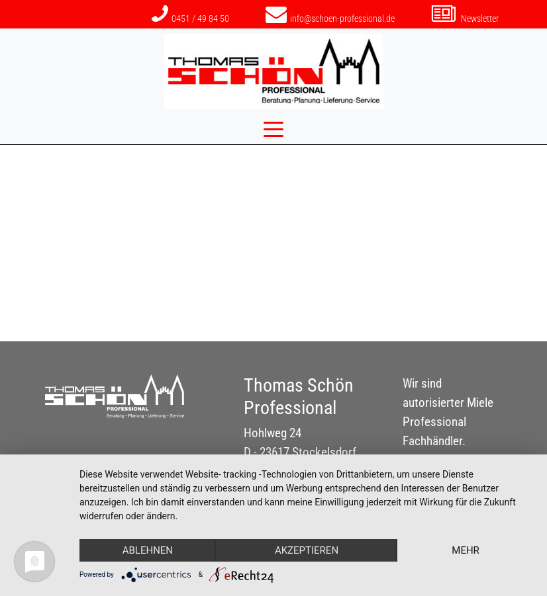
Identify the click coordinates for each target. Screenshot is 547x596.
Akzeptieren (306, 550)
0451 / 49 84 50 (190, 18)
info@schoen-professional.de (330, 18)
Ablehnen (148, 550)
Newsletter (465, 18)
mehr (465, 550)
